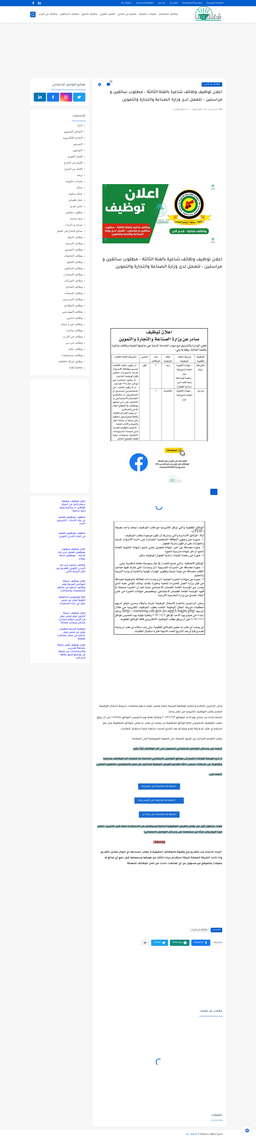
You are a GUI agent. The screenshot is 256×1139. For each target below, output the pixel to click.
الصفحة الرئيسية (215, 3)
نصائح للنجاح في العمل (69, 230)
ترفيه (79, 174)
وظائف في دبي (73, 342)
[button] (200, 943)
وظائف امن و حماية (71, 324)
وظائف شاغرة (74, 330)
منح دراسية (76, 218)
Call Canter (75, 367)
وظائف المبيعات (73, 293)
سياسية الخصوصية (192, 3)
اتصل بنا (174, 3)
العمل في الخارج (127, 14)
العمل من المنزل (73, 168)
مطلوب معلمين (73, 212)
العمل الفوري (107, 14)
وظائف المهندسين (72, 311)
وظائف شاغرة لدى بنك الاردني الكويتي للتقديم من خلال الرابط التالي (70, 568)
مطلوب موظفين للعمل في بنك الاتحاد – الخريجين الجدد (71, 520)
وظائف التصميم (73, 249)
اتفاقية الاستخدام (144, 3)
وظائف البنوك (74, 237)
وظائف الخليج (89, 14)
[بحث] (33, 14)
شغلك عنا (126, 3)
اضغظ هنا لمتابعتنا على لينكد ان (159, 814)
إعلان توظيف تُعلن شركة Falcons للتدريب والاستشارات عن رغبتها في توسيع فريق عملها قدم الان (71, 651)
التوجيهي (77, 150)
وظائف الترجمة (73, 243)
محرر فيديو (76, 206)
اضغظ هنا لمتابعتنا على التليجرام (159, 786)
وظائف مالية (75, 348)
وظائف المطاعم (168, 14)
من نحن (161, 3)
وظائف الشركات (73, 280)
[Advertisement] (128, 51)
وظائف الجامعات (73, 255)
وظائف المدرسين (72, 299)
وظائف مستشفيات (71, 355)
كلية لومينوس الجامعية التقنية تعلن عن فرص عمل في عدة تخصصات (72, 600)
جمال (79, 187)
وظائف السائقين (69, 14)
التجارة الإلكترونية (72, 137)
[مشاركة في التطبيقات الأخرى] (145, 943)
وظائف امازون (74, 317)
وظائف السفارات (72, 274)
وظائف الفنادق (74, 286)
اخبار (79, 125)
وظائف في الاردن (47, 14)
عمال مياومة (75, 193)
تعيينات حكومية (147, 14)
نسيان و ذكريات (73, 224)
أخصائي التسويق (73, 131)
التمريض (77, 143)
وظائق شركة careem (70, 361)
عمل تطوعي (75, 199)
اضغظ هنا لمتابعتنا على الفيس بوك (159, 800)
